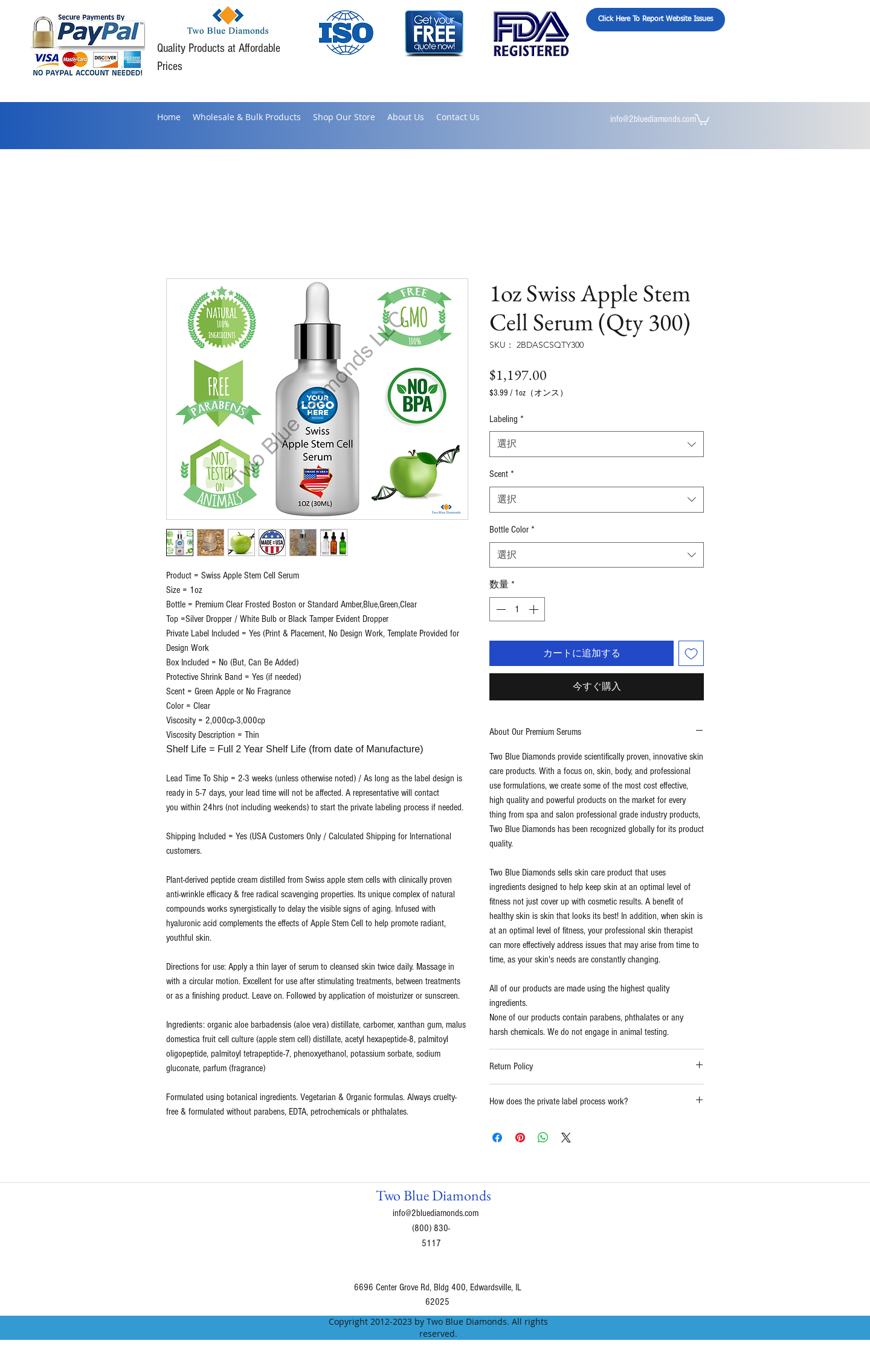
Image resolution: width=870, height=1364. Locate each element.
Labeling (506, 419)
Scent (501, 474)
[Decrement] (499, 609)
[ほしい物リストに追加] (691, 653)
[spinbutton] (517, 609)
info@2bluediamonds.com (653, 119)
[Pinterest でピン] (520, 1137)
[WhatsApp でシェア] (543, 1137)
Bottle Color (512, 529)
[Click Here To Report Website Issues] (655, 19)
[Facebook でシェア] (497, 1137)
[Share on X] (566, 1137)
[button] (702, 119)
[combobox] (596, 444)
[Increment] (534, 609)
